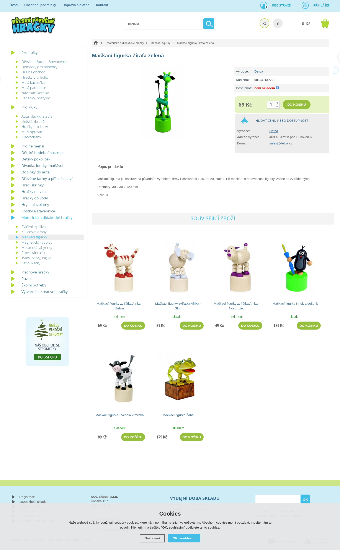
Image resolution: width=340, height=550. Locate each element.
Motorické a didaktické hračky (125, 43)
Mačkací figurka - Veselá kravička (119, 415)
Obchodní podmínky (40, 5)
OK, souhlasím (184, 538)
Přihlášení (321, 5)
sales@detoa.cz (281, 143)
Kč (264, 23)
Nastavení (152, 538)
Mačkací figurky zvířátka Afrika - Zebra (120, 306)
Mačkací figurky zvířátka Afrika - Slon (178, 306)
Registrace (279, 5)
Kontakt (102, 5)
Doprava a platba (75, 5)
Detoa (258, 71)
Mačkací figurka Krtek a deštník (295, 303)
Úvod (14, 5)
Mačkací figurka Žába (178, 415)
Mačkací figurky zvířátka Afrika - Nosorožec (237, 306)
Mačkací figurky (160, 43)
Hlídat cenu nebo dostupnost (282, 120)
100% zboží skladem (34, 501)
